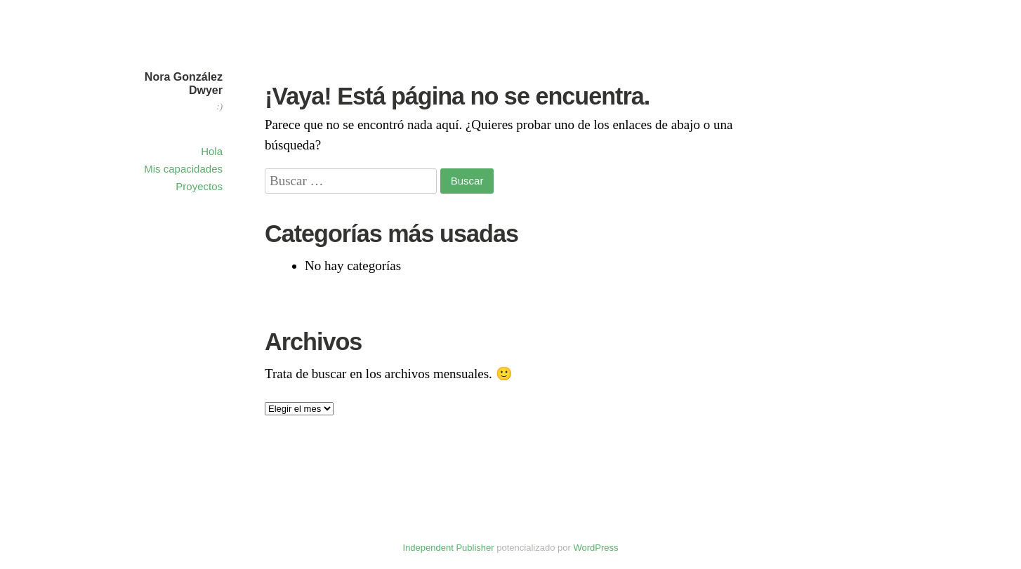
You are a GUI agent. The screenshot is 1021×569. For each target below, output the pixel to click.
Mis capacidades (183, 169)
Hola (212, 151)
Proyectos (199, 186)
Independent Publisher (448, 547)
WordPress (595, 547)
